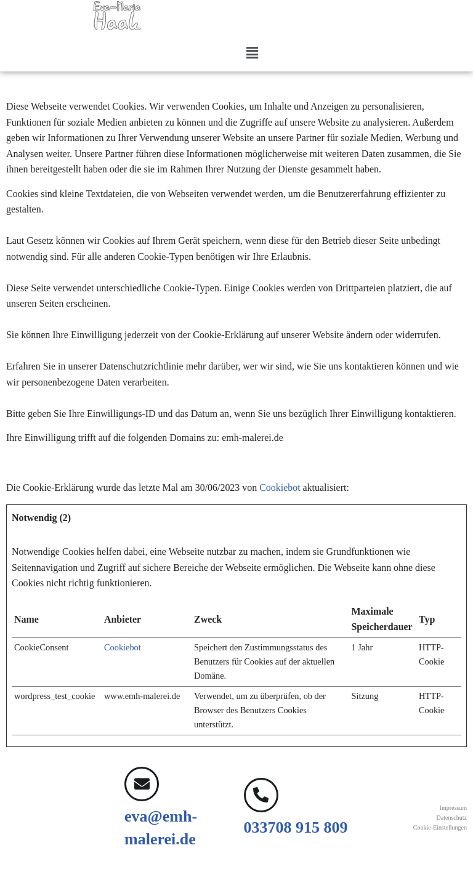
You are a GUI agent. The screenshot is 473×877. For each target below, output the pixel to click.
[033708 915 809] (261, 797)
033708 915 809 (296, 829)
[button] (251, 53)
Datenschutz (452, 819)
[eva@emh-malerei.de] (141, 786)
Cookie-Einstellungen (440, 829)
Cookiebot (281, 488)
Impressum (453, 809)
